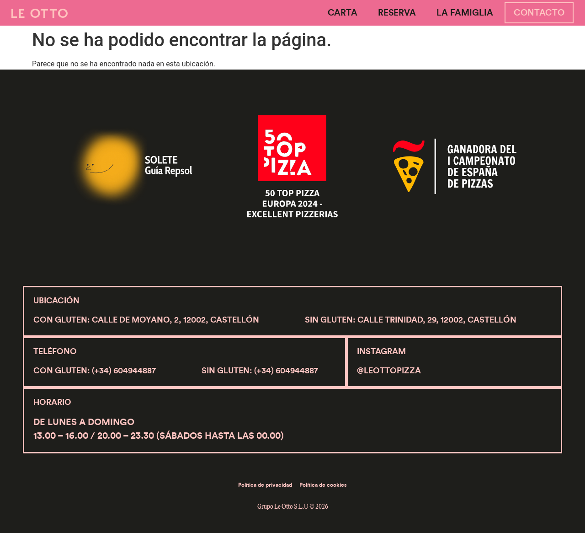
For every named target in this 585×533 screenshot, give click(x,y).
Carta (342, 12)
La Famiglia (464, 12)
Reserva (397, 12)
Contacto (539, 12)
